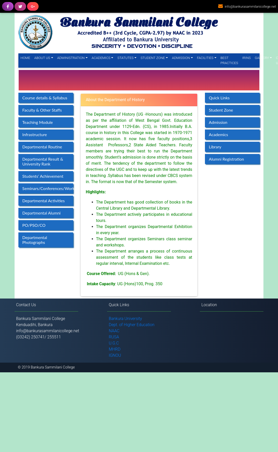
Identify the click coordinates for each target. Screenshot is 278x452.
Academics (218, 134)
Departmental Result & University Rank (42, 161)
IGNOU (115, 355)
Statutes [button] (125, 58)
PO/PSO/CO (33, 225)
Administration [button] (71, 58)
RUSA (114, 337)
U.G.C (114, 343)
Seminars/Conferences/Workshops (47, 188)
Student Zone (221, 110)
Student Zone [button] (153, 58)
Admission (218, 122)
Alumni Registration (226, 159)
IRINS (246, 58)
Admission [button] (181, 58)
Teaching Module (37, 122)
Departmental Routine (42, 146)
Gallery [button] (262, 58)
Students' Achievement (42, 176)
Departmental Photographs (34, 240)
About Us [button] (42, 58)
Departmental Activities (43, 200)
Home (26, 57)
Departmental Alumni (41, 212)
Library (215, 146)
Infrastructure (34, 134)
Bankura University (125, 318)
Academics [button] (101, 58)
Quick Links (219, 97)
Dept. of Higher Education (132, 324)
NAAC (114, 330)
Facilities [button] (205, 58)
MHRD (115, 349)
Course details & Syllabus (44, 97)
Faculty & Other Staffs (42, 110)
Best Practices (229, 60)
